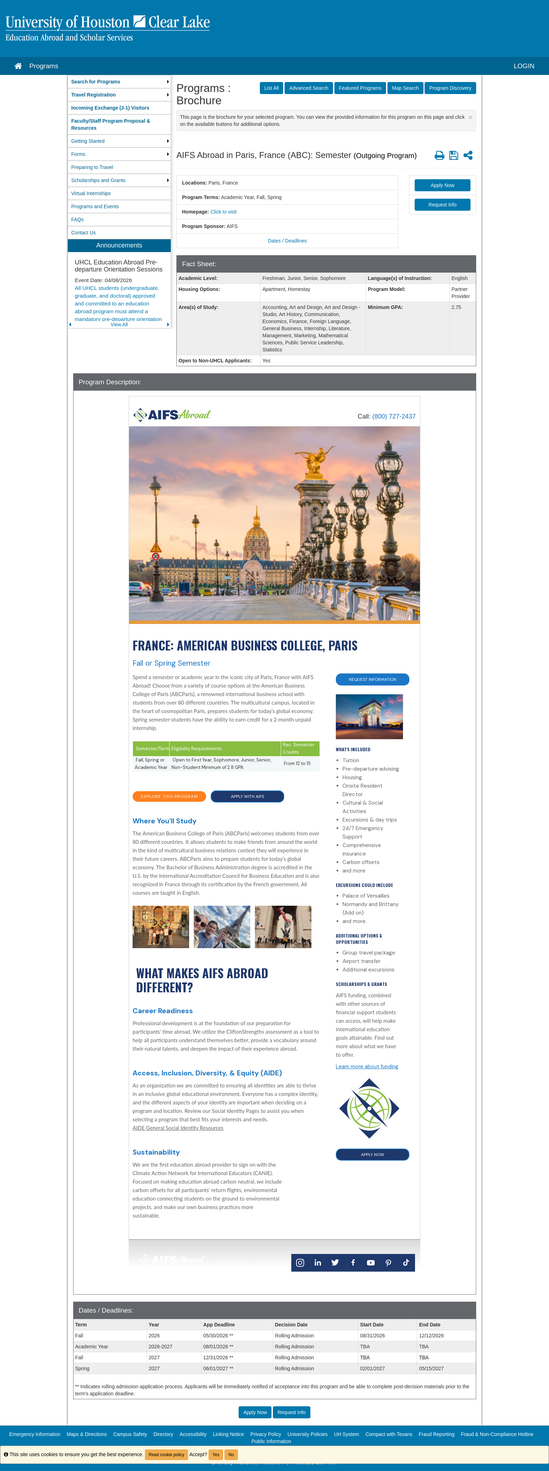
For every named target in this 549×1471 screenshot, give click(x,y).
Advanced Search (308, 88)
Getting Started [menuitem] (88, 141)
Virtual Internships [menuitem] (91, 193)
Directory (163, 1434)
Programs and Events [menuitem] (95, 206)
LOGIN (524, 66)
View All (119, 324)
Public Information (271, 1441)
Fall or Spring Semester (172, 663)
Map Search (405, 88)
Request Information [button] (372, 679)
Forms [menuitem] (78, 154)
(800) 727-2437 (394, 416)
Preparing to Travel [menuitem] (92, 167)
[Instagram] (300, 1262)
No (231, 1454)
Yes (216, 1454)
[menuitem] (119, 81)
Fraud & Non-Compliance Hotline (497, 1434)
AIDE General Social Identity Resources (178, 1128)
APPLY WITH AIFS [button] (247, 796)
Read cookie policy (167, 1454)
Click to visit (223, 212)
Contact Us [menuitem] (83, 232)
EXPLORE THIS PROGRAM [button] (169, 796)
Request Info (442, 205)
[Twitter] (335, 1262)
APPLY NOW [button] (372, 1154)
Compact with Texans (389, 1434)
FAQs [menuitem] (77, 219)
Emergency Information (34, 1434)
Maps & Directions (87, 1434)
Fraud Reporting (436, 1434)
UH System (346, 1434)
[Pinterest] (388, 1262)
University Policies (307, 1434)
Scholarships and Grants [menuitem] (98, 180)
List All (271, 88)
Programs (43, 66)
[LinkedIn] (318, 1262)
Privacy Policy (265, 1434)
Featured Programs (360, 88)
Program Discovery (450, 88)
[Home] (172, 414)
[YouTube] (371, 1262)
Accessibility (193, 1434)
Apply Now (442, 185)
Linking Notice (228, 1434)
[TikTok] (406, 1262)
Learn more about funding (367, 1066)
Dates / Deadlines (287, 241)
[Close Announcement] (470, 117)
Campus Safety (130, 1434)
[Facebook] (353, 1262)
